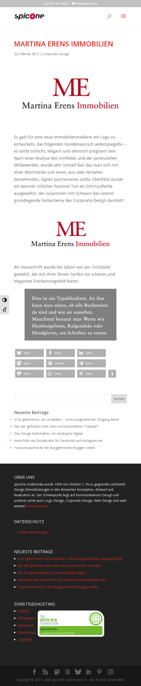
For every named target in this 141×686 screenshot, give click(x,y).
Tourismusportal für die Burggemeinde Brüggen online (54, 447)
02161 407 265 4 (57, 4)
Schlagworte (26, 618)
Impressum (25, 625)
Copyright (24, 639)
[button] (29, 353)
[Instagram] (110, 672)
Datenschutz (26, 632)
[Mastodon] (57, 672)
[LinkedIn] (88, 672)
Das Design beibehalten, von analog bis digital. (48, 433)
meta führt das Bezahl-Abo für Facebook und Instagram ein (58, 440)
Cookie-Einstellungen (33, 532)
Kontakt (23, 611)
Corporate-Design (56, 54)
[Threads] (67, 672)
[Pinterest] (99, 672)
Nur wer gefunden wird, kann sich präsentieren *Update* (56, 426)
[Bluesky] (78, 672)
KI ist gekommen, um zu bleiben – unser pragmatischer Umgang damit (66, 419)
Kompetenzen (36, 506)
